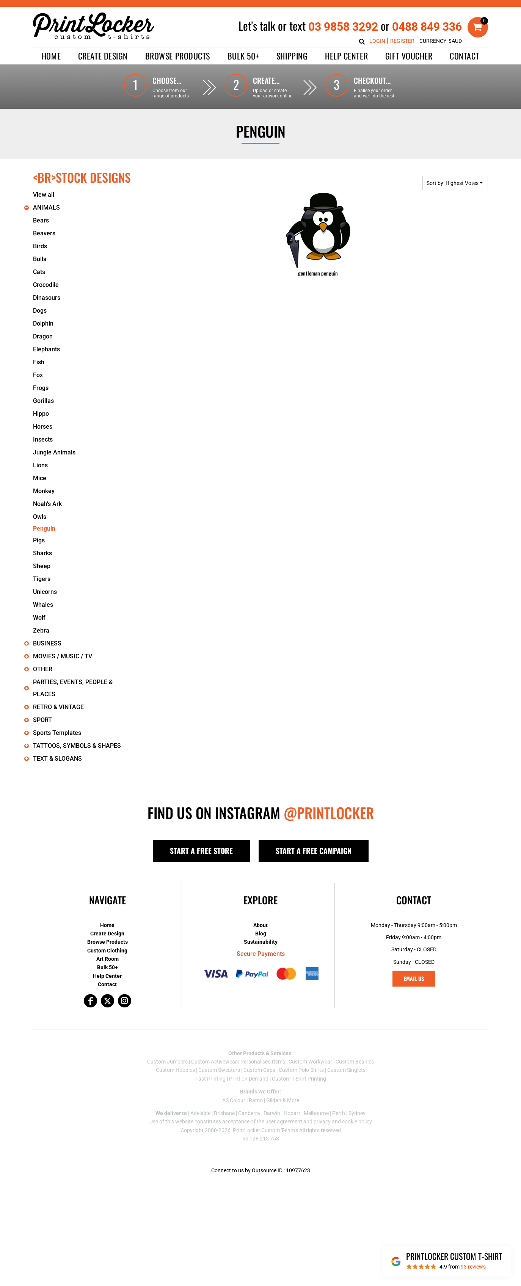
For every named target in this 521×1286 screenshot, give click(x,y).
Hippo (41, 413)
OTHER (42, 669)
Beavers (44, 233)
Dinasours (46, 297)
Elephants (46, 349)
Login (377, 41)
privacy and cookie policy (343, 1121)
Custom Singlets (346, 1070)
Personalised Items (262, 1062)
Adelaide (200, 1113)
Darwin (272, 1113)
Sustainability (261, 942)
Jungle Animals (54, 452)
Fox (38, 375)
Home (107, 925)
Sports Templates (57, 732)
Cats (39, 272)
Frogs (41, 388)
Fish (38, 362)
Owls (39, 516)
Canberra (249, 1113)
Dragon (43, 336)
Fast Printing (210, 1079)
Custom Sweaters (219, 1070)
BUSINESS (47, 643)
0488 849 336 (427, 26)
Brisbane (224, 1113)
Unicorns (45, 591)
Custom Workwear (310, 1062)
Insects (43, 439)
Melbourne (316, 1113)
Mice (39, 478)
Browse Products (107, 942)
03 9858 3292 (343, 26)
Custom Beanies (355, 1062)
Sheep (41, 566)
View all (43, 194)
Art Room (107, 959)
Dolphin (43, 323)
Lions (40, 465)
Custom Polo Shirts (301, 1070)
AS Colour (233, 1100)
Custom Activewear (214, 1062)
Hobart (292, 1113)
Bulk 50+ (107, 967)
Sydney (357, 1113)
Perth (338, 1113)
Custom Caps (259, 1070)
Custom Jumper (166, 1062)
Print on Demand (248, 1079)
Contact (107, 984)
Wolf (39, 617)
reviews (473, 1267)
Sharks (42, 553)
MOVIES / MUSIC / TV (62, 656)
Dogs (40, 310)
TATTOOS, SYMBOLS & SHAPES (77, 745)
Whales (43, 604)
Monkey (44, 491)
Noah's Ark (47, 504)
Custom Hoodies (175, 1070)
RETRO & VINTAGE (58, 707)
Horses (42, 426)
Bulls (39, 259)
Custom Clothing (107, 951)
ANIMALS (46, 207)
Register (402, 41)
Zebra (41, 630)
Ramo (256, 1100)
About (260, 925)
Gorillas (43, 400)
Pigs (39, 540)
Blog (260, 933)
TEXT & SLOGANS (57, 758)
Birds (40, 246)
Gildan (273, 1100)
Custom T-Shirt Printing (299, 1079)
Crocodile (46, 284)
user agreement (283, 1121)
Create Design (107, 933)
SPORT (42, 720)
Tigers (41, 579)
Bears (41, 220)
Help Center (107, 976)
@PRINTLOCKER (329, 812)
